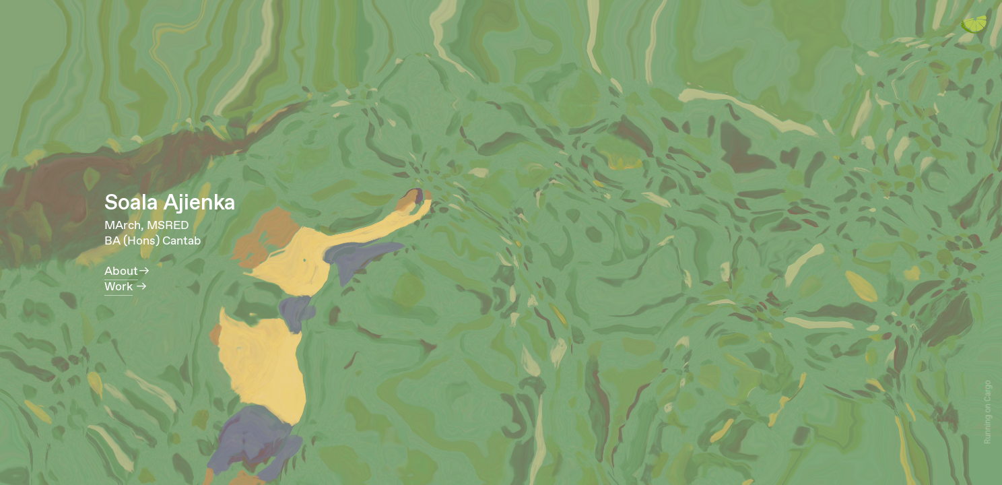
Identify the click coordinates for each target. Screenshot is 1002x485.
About (121, 271)
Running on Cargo (988, 413)
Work (118, 287)
